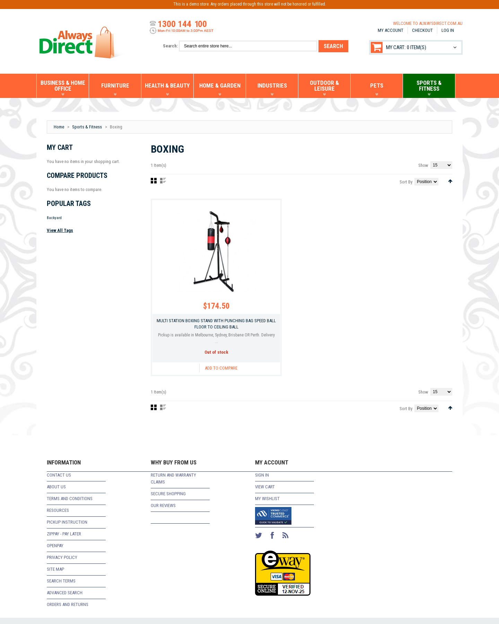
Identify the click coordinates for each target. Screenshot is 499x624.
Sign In (262, 481)
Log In (447, 30)
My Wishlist (267, 504)
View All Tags (60, 230)
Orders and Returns (67, 610)
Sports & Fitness (87, 126)
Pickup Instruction (67, 528)
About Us (56, 493)
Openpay (55, 551)
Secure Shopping (168, 500)
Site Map (55, 575)
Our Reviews (163, 511)
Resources (58, 516)
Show (423, 165)
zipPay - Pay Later (64, 540)
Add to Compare (202, 375)
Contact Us (59, 481)
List (163, 180)
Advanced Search (64, 599)
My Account (390, 30)
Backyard (54, 218)
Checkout (422, 30)
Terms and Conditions (70, 504)
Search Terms (61, 587)
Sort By (406, 181)
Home (59, 126)
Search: (170, 45)
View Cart (265, 493)
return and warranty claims (173, 485)
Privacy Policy (62, 563)
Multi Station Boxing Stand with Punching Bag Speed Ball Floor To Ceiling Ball (197, 328)
